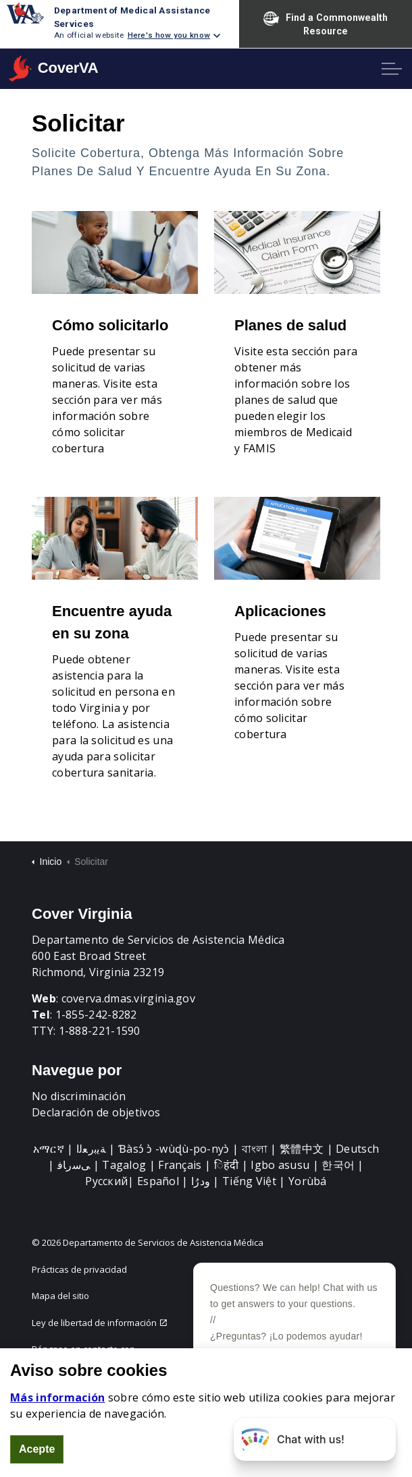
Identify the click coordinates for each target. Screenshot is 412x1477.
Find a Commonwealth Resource (325, 23)
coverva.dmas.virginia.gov (128, 998)
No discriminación (79, 1096)
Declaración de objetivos (96, 1112)
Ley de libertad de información (99, 1323)
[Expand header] (391, 69)
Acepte (37, 1449)
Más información (57, 1397)
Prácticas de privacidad (79, 1269)
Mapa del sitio (60, 1296)
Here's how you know (169, 35)
